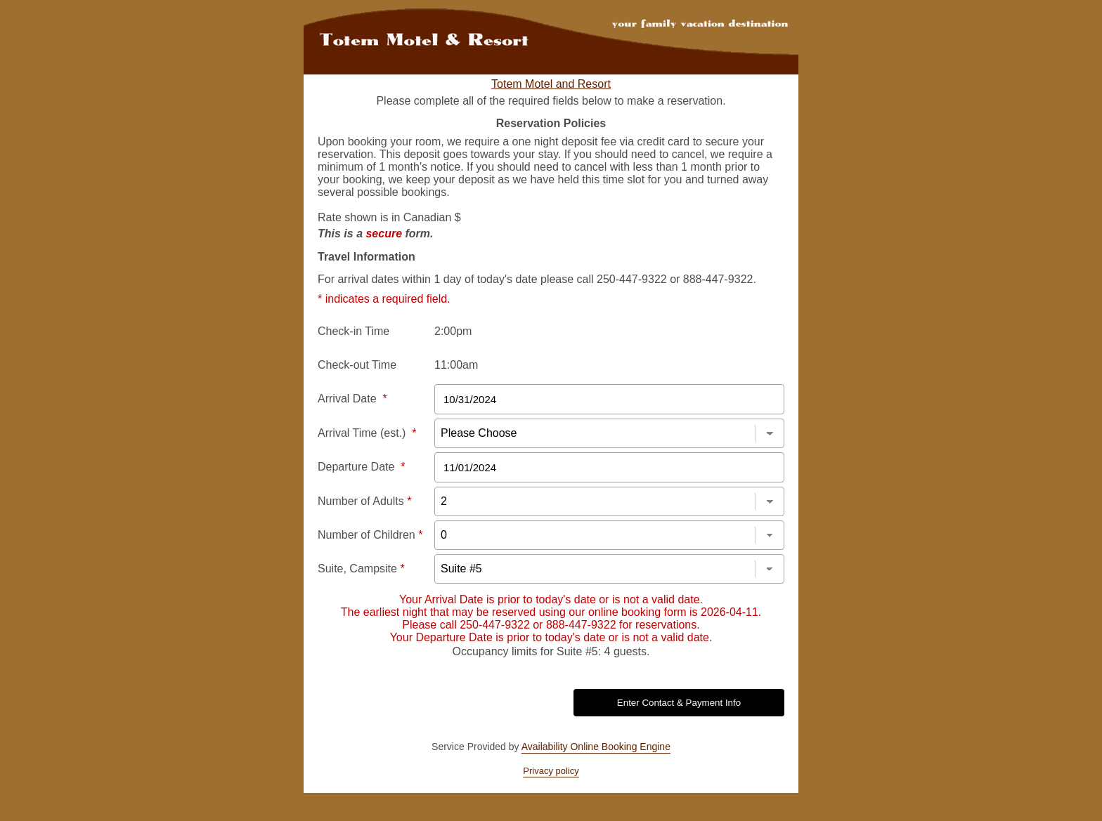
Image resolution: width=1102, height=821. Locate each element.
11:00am (456, 365)
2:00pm (453, 331)
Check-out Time (357, 365)
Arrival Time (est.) (367, 433)
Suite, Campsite (361, 568)
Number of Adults (364, 501)
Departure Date (362, 467)
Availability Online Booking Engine (595, 746)
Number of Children (370, 535)
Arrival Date (352, 399)
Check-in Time (353, 331)
